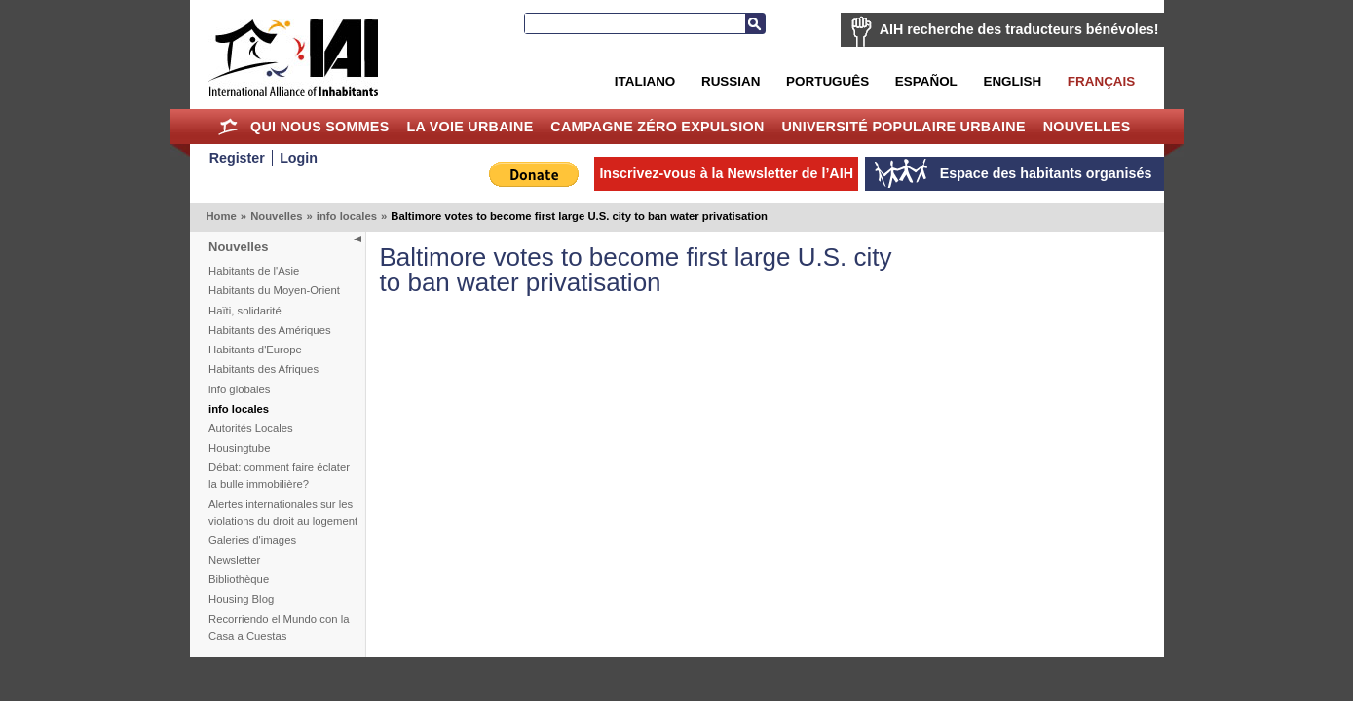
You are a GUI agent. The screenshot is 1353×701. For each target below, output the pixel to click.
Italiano (645, 81)
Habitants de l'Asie (253, 271)
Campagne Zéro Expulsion (657, 126)
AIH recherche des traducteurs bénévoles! (1019, 29)
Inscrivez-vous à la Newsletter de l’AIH (726, 173)
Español (926, 81)
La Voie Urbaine (469, 126)
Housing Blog (241, 599)
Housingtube (239, 448)
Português (827, 81)
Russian (730, 81)
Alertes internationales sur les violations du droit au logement (282, 512)
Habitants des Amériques (269, 330)
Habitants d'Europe (255, 349)
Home (227, 126)
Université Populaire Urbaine (903, 126)
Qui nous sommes (320, 126)
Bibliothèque (238, 579)
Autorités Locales (250, 428)
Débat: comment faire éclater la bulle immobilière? (279, 475)
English (1012, 81)
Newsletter (234, 560)
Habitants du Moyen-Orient (274, 290)
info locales (347, 216)
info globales (239, 389)
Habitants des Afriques (263, 369)
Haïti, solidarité (245, 310)
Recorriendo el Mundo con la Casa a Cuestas (278, 627)
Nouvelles (1087, 126)
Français (1101, 81)
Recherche (755, 23)
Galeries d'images (252, 540)
